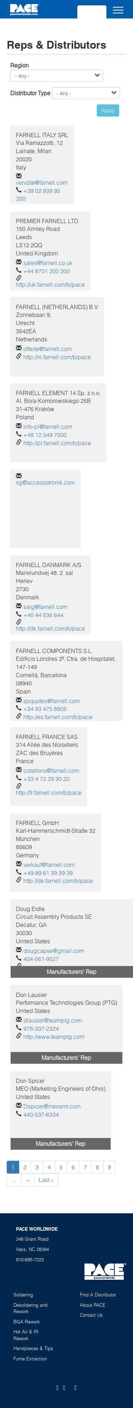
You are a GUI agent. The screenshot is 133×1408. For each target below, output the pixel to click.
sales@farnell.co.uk (47, 262)
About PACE (92, 1305)
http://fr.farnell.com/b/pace (49, 792)
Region (19, 65)
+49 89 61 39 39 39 (48, 872)
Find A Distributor (98, 1295)
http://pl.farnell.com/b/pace (57, 443)
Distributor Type (30, 93)
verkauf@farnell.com (48, 864)
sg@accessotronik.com (45, 482)
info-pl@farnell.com (47, 426)
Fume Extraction (30, 1358)
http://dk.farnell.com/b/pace (50, 628)
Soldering (23, 1295)
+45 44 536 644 (43, 615)
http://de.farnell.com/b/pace (58, 880)
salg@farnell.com (45, 606)
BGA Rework (26, 1322)
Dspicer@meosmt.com (52, 1106)
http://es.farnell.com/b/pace (57, 717)
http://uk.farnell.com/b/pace (50, 284)
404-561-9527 (41, 958)
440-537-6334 (41, 1114)
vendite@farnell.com (41, 182)
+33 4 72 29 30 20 (46, 778)
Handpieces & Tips (33, 1348)
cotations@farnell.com (51, 770)
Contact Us (91, 1315)
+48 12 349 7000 (45, 434)
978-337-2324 (41, 1028)
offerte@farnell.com (47, 348)
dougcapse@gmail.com (53, 950)
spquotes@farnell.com (51, 701)
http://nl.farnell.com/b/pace (57, 357)
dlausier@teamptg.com (52, 1020)
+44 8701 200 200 (46, 271)
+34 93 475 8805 (45, 708)
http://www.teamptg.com (53, 1036)
